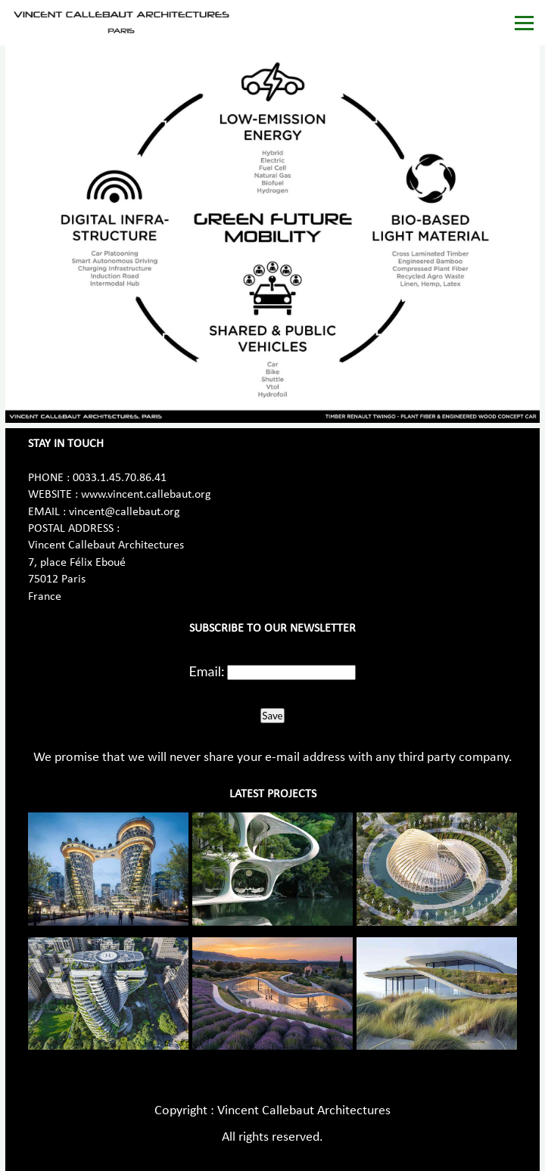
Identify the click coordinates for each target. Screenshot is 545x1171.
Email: (207, 671)
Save (272, 716)
